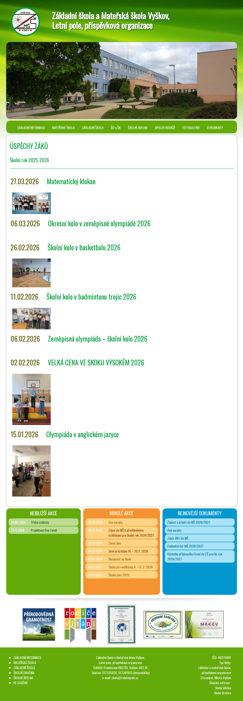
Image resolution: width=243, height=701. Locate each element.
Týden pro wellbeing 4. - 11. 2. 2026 (130, 566)
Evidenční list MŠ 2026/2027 (185, 545)
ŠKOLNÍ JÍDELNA (138, 127)
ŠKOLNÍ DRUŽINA (23, 672)
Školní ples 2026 (118, 574)
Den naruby (115, 522)
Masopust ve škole (119, 558)
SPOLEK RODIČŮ (165, 127)
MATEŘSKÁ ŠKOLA (63, 127)
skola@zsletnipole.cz (125, 677)
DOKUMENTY (215, 127)
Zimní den (114, 543)
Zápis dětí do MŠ (177, 538)
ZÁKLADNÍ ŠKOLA (93, 127)
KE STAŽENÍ (20, 682)
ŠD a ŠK (116, 127)
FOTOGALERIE (191, 127)
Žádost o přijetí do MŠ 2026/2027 (188, 522)
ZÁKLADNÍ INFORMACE (31, 127)
